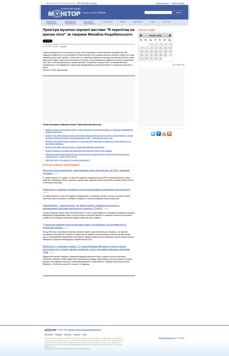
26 (170, 55)
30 (156, 59)
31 (161, 59)
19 (170, 51)
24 (161, 55)
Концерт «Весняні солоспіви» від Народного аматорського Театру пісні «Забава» (78, 151)
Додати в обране (178, 3)
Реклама (58, 334)
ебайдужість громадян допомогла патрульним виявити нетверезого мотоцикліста (86, 189)
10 (161, 48)
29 (151, 59)
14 (146, 51)
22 (151, 55)
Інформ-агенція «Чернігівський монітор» (65, 12)
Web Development (166, 338)
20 (142, 55)
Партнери (67, 334)
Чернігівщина (51, 23)
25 (165, 55)
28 (146, 59)
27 (142, 59)
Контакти (77, 334)
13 (142, 51)
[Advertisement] (89, 100)
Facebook (93, 3)
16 (156, 51)
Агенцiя (63, 46)
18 (165, 51)
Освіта (123, 22)
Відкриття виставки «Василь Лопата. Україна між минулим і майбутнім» (75, 147)
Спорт (152, 22)
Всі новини (177, 65)
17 (161, 51)
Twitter (86, 3)
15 (151, 51)
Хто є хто (166, 22)
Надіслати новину (162, 3)
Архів (85, 334)
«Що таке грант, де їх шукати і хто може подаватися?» (67, 160)
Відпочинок (137, 22)
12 (170, 48)
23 (156, 55)
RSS (82, 3)
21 (146, 55)
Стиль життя (107, 22)
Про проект (49, 334)
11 (165, 48)
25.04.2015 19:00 (50, 46)
